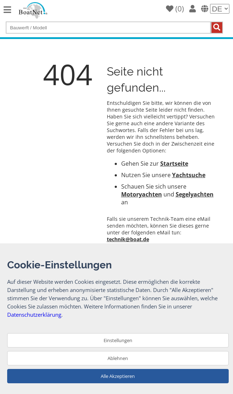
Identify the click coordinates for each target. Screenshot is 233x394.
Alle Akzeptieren (118, 376)
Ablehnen (118, 358)
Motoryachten (141, 194)
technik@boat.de (128, 239)
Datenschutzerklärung (34, 314)
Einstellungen (118, 340)
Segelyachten (195, 194)
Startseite (174, 163)
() (175, 9)
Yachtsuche (188, 175)
